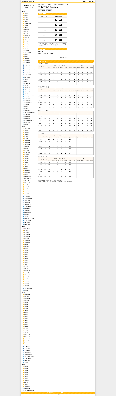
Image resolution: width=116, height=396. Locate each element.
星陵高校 (26, 31)
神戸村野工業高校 (28, 100)
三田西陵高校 (27, 166)
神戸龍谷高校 (27, 87)
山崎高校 (26, 324)
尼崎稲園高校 (27, 172)
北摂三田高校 (27, 164)
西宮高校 (26, 174)
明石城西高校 (27, 234)
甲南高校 (26, 79)
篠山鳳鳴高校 (27, 170)
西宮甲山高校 (27, 152)
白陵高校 (26, 290)
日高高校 (26, 384)
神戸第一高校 (27, 89)
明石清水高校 (27, 236)
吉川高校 (26, 262)
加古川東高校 (27, 240)
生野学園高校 (27, 388)
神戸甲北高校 (27, 50)
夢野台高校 (26, 19)
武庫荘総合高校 (27, 178)
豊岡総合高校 (27, 380)
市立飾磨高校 (27, 350)
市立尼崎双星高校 (28, 198)
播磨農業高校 (27, 280)
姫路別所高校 (27, 294)
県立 (39, 10)
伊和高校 (26, 318)
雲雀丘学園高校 (27, 206)
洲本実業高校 (27, 60)
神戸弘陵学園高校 (28, 98)
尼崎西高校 (26, 134)
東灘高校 (26, 13)
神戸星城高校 (27, 114)
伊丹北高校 (26, 180)
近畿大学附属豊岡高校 (29, 390)
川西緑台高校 (27, 140)
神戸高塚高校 (27, 39)
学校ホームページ (63, 57)
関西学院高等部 (27, 212)
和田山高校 (26, 382)
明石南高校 (26, 272)
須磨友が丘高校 (27, 52)
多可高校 (26, 266)
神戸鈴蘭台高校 (27, 23)
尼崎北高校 (26, 132)
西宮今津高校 (27, 182)
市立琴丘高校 (27, 348)
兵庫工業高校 (27, 58)
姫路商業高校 (27, 342)
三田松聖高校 (27, 224)
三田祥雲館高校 (27, 176)
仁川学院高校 (27, 216)
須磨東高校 (26, 29)
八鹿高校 (26, 374)
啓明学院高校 (27, 116)
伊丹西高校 (26, 138)
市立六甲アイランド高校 (29, 69)
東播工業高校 (27, 282)
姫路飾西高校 (27, 298)
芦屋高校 (26, 48)
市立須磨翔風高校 (28, 71)
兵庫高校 (26, 21)
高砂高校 (26, 244)
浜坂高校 (26, 370)
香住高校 (26, 378)
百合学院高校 (27, 210)
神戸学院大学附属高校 (29, 95)
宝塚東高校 (26, 158)
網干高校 (26, 302)
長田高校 (26, 27)
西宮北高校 (26, 150)
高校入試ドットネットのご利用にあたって (55, 394)
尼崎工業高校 (27, 192)
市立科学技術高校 (28, 72)
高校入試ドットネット (42, 4)
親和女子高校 (27, 83)
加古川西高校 (27, 242)
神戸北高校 (26, 25)
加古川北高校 (27, 270)
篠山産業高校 (27, 194)
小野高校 (26, 260)
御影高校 (26, 15)
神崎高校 (26, 314)
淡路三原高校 (27, 45)
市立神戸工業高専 (28, 65)
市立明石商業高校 (28, 288)
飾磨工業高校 (27, 334)
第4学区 (43, 10)
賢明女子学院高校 (28, 354)
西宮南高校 (26, 154)
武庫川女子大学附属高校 (29, 218)
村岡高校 (26, 372)
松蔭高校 (26, 85)
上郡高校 (26, 320)
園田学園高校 (27, 208)
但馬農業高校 (27, 386)
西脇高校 (26, 254)
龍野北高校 (26, 340)
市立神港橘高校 (27, 74)
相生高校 (26, 306)
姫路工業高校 (27, 336)
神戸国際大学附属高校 (29, 120)
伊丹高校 (26, 136)
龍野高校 (26, 308)
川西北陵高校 (27, 144)
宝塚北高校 (26, 160)
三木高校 (26, 256)
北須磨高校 (26, 47)
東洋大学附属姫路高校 (29, 356)
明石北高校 (26, 232)
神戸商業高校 (27, 62)
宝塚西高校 (26, 162)
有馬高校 (26, 184)
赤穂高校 (26, 310)
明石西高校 (26, 238)
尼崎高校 (26, 130)
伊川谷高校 (26, 37)
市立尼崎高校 (27, 196)
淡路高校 (26, 54)
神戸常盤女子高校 (28, 102)
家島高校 (26, 304)
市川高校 (26, 362)
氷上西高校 (26, 186)
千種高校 (26, 332)
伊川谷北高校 (27, 35)
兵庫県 (52, 4)
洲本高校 (26, 41)
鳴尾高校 (26, 148)
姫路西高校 (26, 296)
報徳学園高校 (27, 214)
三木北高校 (26, 258)
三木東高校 (26, 276)
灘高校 (25, 81)
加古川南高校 (27, 274)
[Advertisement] (81, 23)
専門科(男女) (48, 10)
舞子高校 (26, 33)
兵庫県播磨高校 (27, 352)
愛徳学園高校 (27, 118)
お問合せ (67, 394)
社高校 (25, 264)
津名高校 (26, 43)
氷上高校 (26, 188)
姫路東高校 (26, 326)
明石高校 (26, 230)
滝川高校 (26, 108)
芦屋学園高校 (27, 77)
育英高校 (26, 106)
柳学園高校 (26, 124)
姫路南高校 (26, 300)
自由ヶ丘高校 (27, 360)
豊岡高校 (26, 366)
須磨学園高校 (27, 110)
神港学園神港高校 (28, 91)
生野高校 (26, 376)
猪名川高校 (26, 146)
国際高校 (26, 56)
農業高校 (26, 278)
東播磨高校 (26, 250)
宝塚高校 (26, 156)
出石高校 (26, 368)
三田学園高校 (27, 222)
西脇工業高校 (27, 283)
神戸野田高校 (27, 104)
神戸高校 (26, 17)
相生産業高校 (27, 338)
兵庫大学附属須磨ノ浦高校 (29, 112)
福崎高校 (26, 312)
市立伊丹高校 (27, 200)
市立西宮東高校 (27, 204)
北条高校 (26, 268)
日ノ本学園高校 (27, 358)
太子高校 (26, 328)
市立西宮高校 (27, 202)
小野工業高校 (27, 285)
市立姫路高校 (27, 346)
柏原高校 (26, 168)
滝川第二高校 (27, 122)
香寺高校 (26, 330)
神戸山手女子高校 (28, 93)
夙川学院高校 (27, 97)
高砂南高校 (26, 246)
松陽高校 (26, 248)
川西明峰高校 (27, 142)
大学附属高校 (27, 344)
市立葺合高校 (27, 67)
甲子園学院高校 (27, 220)
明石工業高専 (27, 228)
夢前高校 (26, 316)
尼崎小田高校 (27, 128)
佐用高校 (26, 322)
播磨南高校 (26, 252)
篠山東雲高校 (27, 190)
